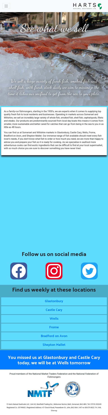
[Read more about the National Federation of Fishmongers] (72, 389)
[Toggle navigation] (6, 6)
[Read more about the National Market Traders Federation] (43, 389)
